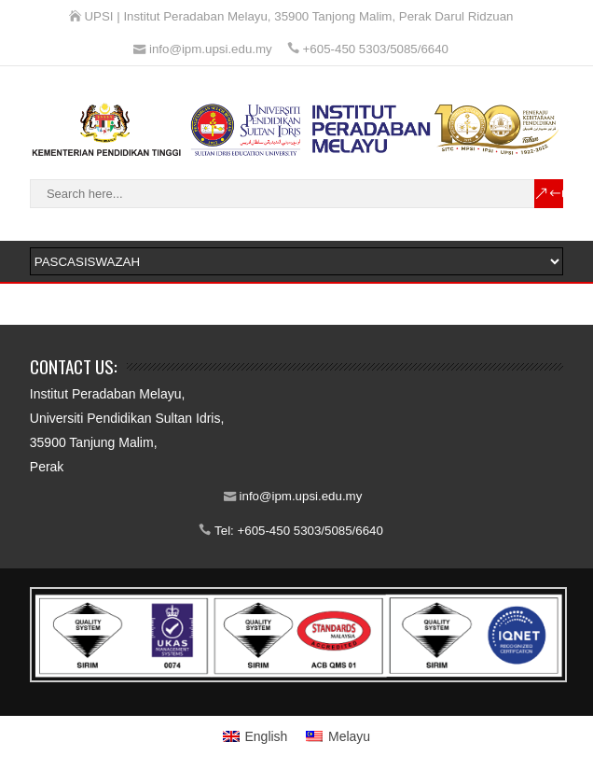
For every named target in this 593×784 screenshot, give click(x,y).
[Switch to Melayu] (337, 735)
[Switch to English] (255, 735)
